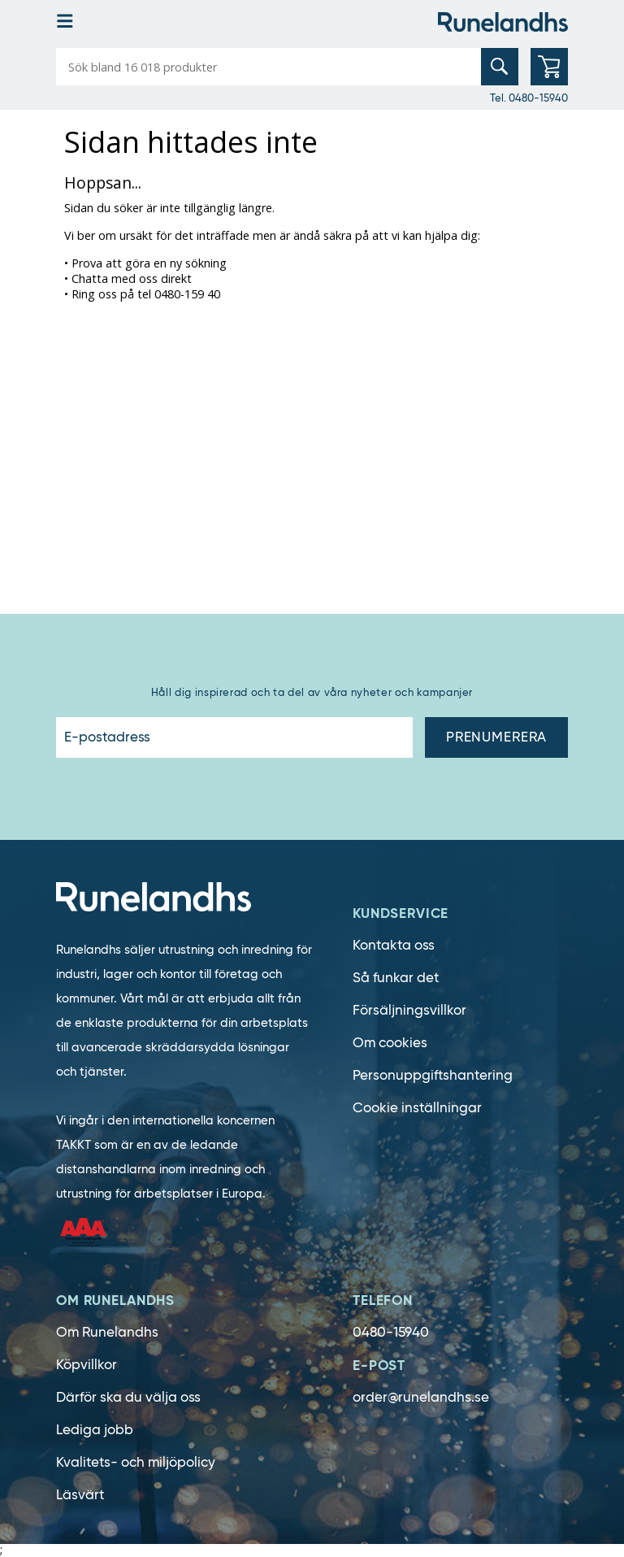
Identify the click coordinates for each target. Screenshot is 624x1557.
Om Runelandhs (107, 1332)
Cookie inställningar (417, 1107)
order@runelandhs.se (421, 1397)
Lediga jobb (94, 1429)
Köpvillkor (86, 1364)
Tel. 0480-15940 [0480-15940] (529, 97)
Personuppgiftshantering (433, 1075)
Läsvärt (80, 1494)
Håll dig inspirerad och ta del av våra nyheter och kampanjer (312, 692)
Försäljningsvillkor (409, 1010)
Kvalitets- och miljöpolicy (135, 1462)
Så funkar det (396, 977)
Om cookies (390, 1042)
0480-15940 (391, 1332)
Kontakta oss (394, 945)
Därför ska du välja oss (128, 1397)
